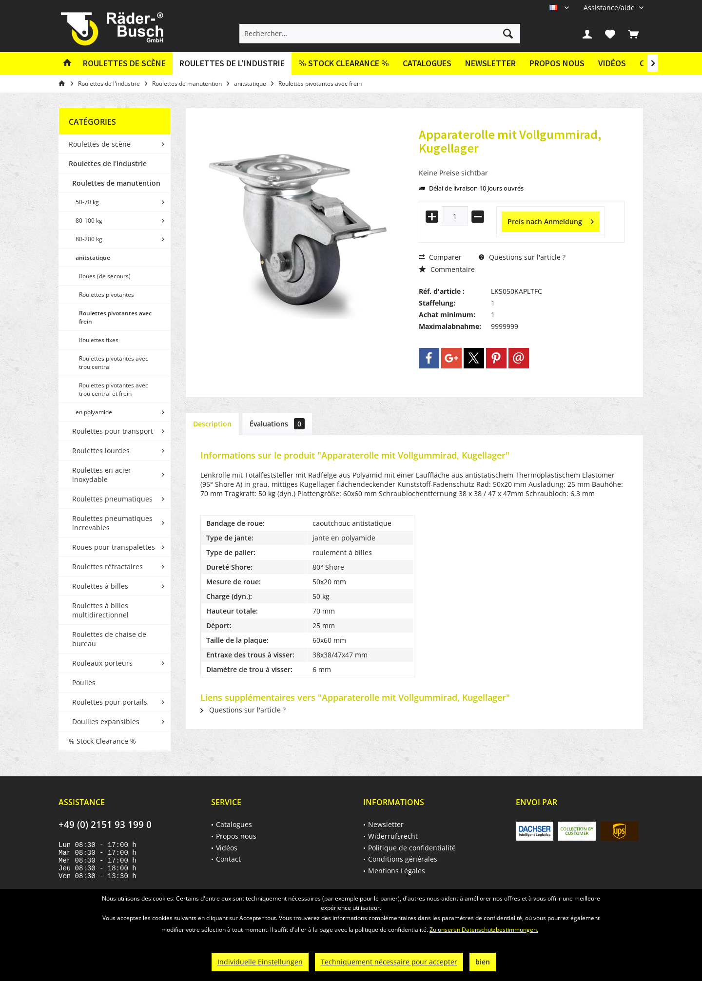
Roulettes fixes (98, 340)
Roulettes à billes (100, 586)
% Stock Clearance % (102, 741)
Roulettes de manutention (116, 183)
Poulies (84, 682)
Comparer (440, 257)
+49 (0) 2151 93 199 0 (105, 824)
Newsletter (490, 63)
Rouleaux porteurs (102, 663)
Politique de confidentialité (412, 847)
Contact (228, 859)
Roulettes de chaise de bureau (109, 639)
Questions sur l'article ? (522, 257)
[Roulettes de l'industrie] (232, 63)
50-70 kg (87, 202)
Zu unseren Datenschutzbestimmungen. (483, 929)
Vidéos (612, 63)
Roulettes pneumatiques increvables (112, 523)
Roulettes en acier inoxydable (101, 474)
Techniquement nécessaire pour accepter (389, 961)
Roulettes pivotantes (106, 294)
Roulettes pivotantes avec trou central (113, 362)
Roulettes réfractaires (107, 566)
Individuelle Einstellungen (260, 961)
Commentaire (447, 269)
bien (482, 961)
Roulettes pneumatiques (112, 498)
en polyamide (94, 412)
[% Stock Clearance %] (344, 63)
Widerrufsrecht (393, 836)
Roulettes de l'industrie (108, 163)
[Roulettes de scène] (124, 63)
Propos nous (557, 63)
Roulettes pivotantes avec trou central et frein (113, 389)
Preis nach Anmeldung (550, 220)
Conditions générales (402, 859)
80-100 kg (89, 220)
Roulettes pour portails (109, 702)
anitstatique (93, 257)
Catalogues (427, 63)
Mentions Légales (396, 870)
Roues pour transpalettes (113, 547)
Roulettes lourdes (101, 450)
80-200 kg (89, 239)
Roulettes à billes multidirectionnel (100, 610)
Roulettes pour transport (112, 431)
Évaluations (277, 423)
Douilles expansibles (105, 721)
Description (212, 423)
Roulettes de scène (100, 144)
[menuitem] (610, 7)
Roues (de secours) (105, 276)
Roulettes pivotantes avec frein (115, 317)
